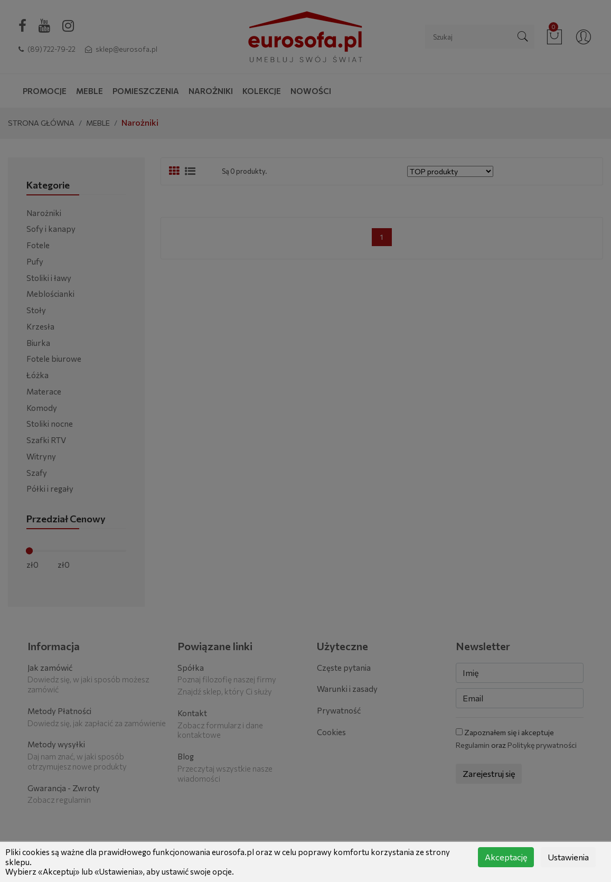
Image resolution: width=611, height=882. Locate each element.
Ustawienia (568, 857)
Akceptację (506, 857)
